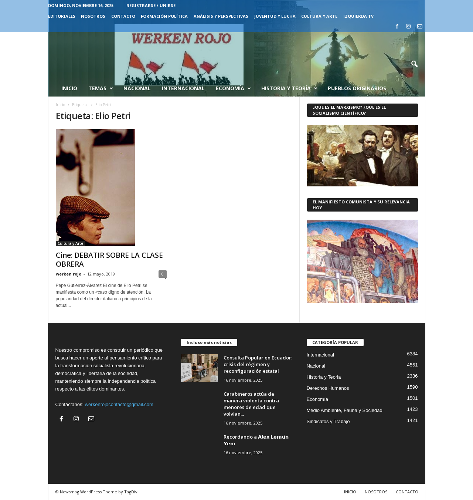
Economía (233, 88)
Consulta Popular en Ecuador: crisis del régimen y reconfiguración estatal (258, 364)
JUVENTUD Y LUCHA (275, 16)
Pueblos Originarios (357, 88)
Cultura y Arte (70, 243)
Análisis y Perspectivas (221, 16)
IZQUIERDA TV (358, 16)
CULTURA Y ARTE (319, 16)
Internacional (183, 88)
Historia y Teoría (289, 88)
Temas (100, 88)
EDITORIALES (61, 16)
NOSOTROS (93, 16)
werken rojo (68, 274)
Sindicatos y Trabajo (328, 421)
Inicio (69, 88)
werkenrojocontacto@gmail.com (119, 404)
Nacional (137, 88)
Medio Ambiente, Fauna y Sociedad (344, 410)
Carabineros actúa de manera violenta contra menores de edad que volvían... (251, 404)
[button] (414, 64)
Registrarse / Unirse (151, 5)
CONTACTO (123, 16)
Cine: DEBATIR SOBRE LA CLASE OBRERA (109, 259)
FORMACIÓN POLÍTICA (164, 16)
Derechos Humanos (328, 388)
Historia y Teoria (324, 377)
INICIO (350, 491)
